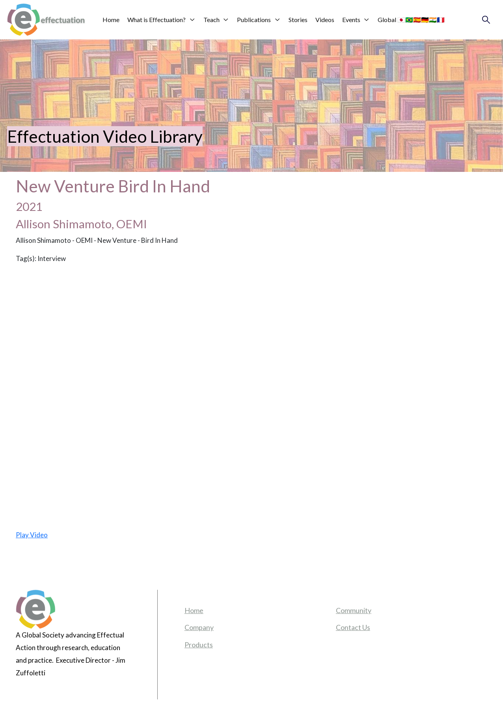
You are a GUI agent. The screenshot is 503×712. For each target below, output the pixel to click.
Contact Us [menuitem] (353, 627)
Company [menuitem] (199, 627)
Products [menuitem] (198, 644)
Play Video (32, 535)
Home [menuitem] (193, 610)
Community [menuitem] (353, 610)
